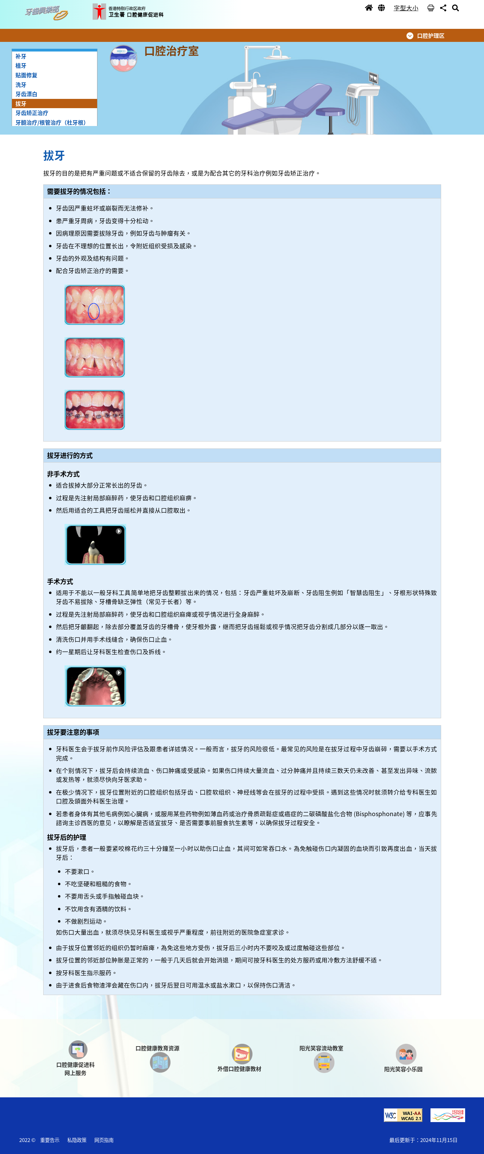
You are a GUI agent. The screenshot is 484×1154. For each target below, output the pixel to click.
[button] (48, 13)
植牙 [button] (20, 65)
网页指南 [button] (104, 1139)
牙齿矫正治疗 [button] (31, 112)
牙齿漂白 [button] (26, 94)
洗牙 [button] (20, 84)
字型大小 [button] (406, 7)
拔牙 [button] (20, 103)
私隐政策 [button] (76, 1139)
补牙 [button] (20, 56)
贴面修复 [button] (26, 75)
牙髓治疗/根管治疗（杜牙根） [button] (52, 122)
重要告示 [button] (49, 1139)
